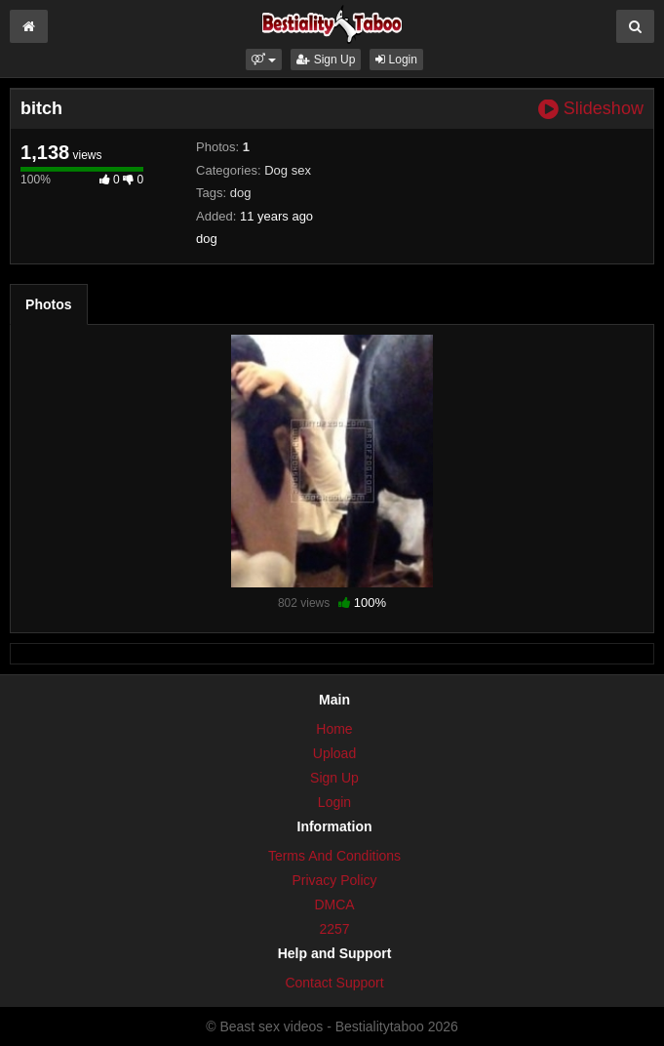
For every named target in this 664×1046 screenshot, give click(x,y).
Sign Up (325, 59)
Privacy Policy (334, 880)
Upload (334, 753)
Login (396, 59)
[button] (264, 59)
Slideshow (591, 109)
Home (334, 729)
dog (241, 192)
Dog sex (287, 170)
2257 (334, 929)
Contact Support (334, 982)
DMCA (334, 904)
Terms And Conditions (334, 856)
